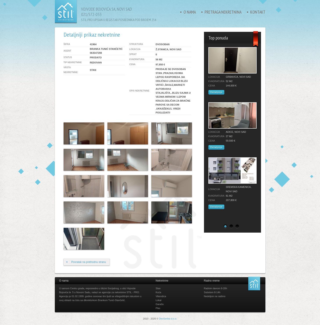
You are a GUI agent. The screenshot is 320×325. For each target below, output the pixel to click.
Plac (158, 308)
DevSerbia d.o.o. (168, 318)
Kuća (158, 292)
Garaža (160, 304)
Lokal (158, 300)
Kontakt (257, 12)
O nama (190, 12)
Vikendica (161, 296)
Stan (158, 288)
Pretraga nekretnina (223, 12)
